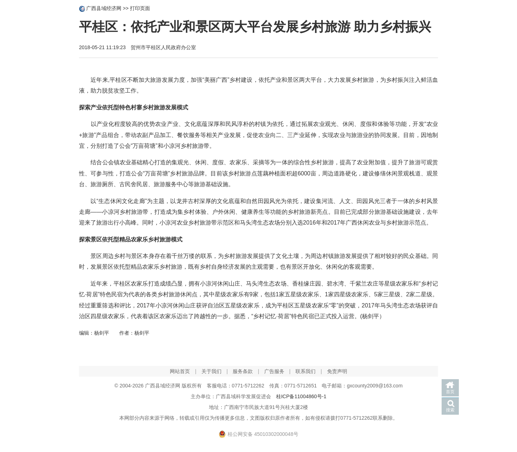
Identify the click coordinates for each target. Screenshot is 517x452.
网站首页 (180, 371)
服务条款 (243, 371)
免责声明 (337, 371)
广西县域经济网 (103, 8)
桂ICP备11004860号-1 (301, 396)
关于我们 (211, 371)
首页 (450, 391)
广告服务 (274, 371)
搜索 (450, 410)
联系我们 (305, 371)
